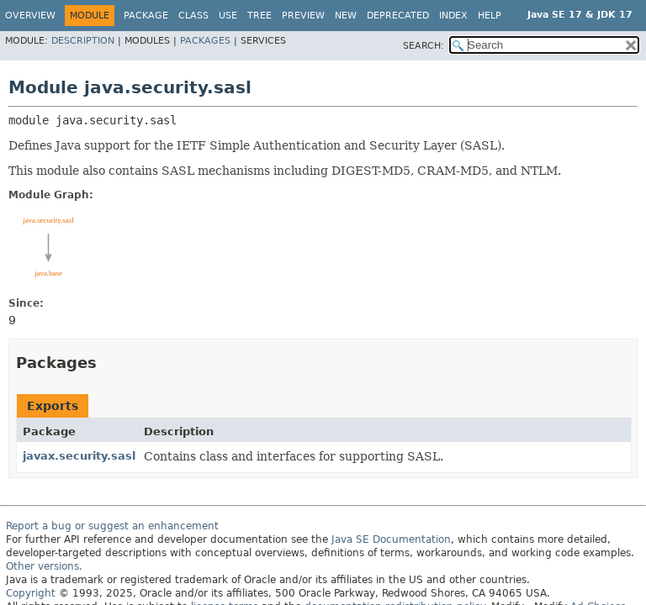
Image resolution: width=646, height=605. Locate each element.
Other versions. (44, 566)
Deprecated (398, 15)
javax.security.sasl (79, 456)
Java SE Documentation (391, 539)
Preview (303, 15)
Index (453, 15)
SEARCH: (423, 45)
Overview (30, 15)
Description (82, 40)
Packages (205, 40)
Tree (259, 15)
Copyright (31, 593)
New (346, 15)
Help (489, 15)
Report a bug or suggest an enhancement (112, 526)
